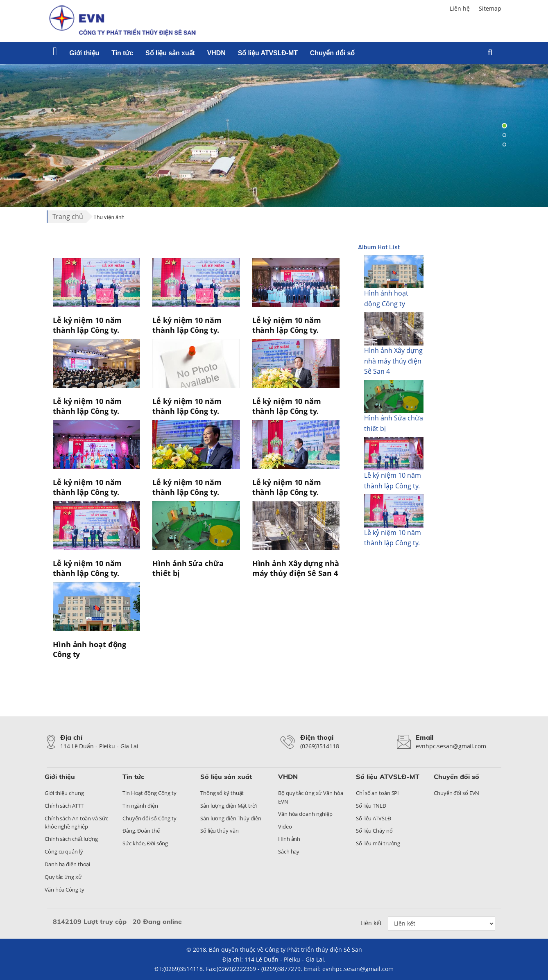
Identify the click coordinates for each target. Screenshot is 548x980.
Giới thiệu (84, 53)
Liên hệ (460, 8)
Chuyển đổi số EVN (456, 793)
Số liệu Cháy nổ (374, 830)
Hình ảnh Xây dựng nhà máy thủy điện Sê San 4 (393, 361)
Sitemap (490, 8)
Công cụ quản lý (64, 851)
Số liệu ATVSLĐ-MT (268, 53)
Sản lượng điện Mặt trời (228, 805)
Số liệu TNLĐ (371, 805)
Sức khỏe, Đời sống (145, 843)
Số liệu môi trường (378, 843)
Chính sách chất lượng (71, 838)
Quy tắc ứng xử (63, 877)
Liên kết (371, 923)
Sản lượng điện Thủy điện (230, 818)
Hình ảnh (289, 838)
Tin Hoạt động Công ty (149, 793)
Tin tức (122, 53)
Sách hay (288, 851)
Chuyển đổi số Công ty (149, 818)
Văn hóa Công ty (64, 889)
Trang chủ (67, 216)
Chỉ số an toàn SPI (377, 793)
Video (285, 826)
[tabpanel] (274, 135)
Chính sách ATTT (64, 805)
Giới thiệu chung (64, 793)
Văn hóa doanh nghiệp (305, 813)
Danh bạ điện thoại (67, 864)
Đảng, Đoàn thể (141, 830)
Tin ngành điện (140, 805)
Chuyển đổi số (332, 53)
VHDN (216, 53)
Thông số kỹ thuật (222, 793)
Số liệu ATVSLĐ (373, 818)
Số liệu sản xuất (170, 53)
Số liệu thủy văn (219, 830)
